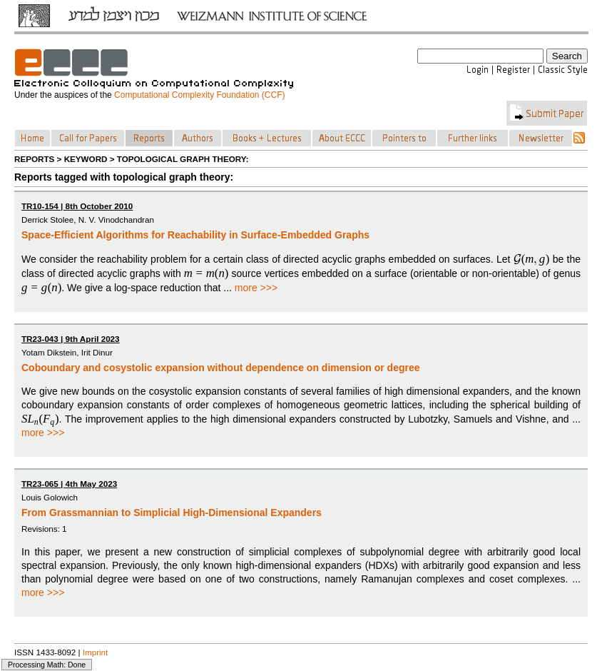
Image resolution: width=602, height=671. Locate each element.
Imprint (95, 652)
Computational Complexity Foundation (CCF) (199, 95)
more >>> (256, 287)
